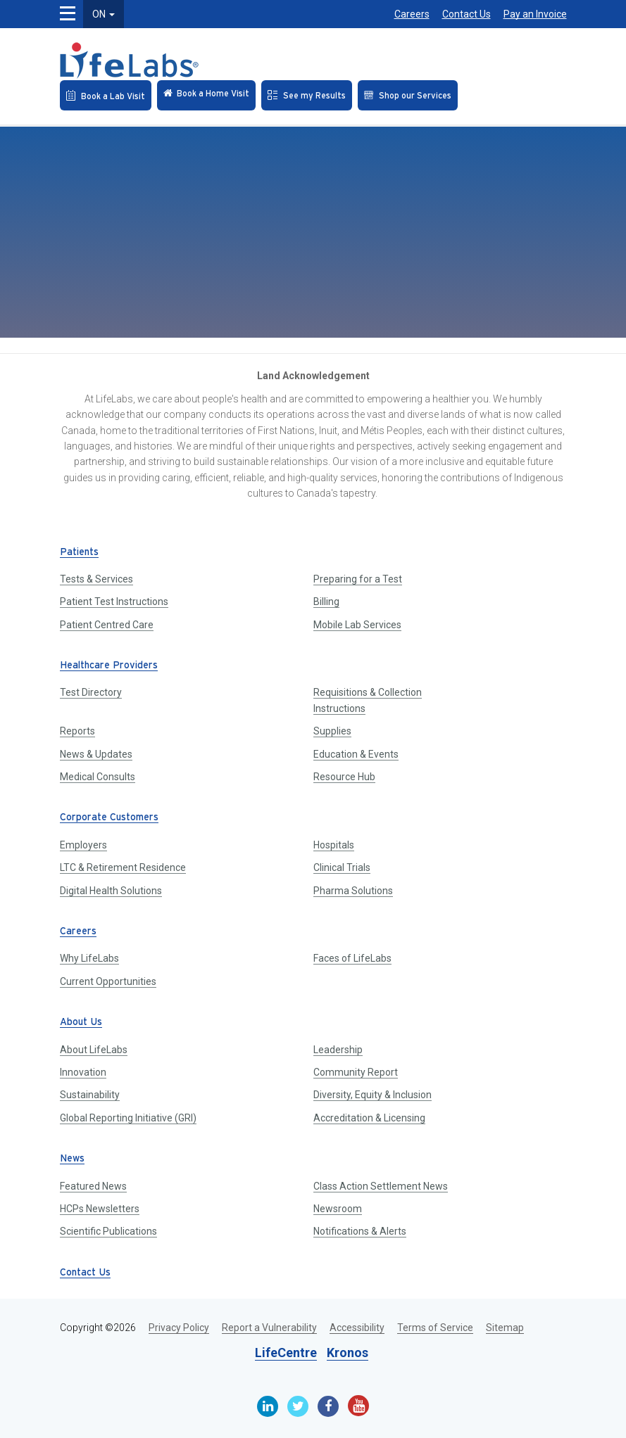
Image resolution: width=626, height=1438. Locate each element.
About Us (81, 1022)
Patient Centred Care (107, 624)
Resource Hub (344, 776)
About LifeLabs (93, 1049)
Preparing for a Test (357, 579)
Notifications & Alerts (359, 1231)
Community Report (355, 1072)
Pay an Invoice (535, 14)
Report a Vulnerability (269, 1327)
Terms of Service (435, 1327)
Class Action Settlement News (380, 1186)
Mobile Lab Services (357, 624)
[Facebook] (328, 1406)
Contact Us (466, 14)
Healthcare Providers (109, 665)
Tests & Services (96, 579)
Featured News (93, 1186)
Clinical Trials (341, 867)
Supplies (332, 731)
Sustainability (90, 1094)
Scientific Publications (108, 1231)
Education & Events (356, 754)
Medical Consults (97, 776)
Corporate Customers (109, 817)
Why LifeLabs (89, 958)
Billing (326, 601)
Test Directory (91, 692)
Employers (83, 845)
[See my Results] (306, 95)
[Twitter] (297, 1406)
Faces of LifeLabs (352, 958)
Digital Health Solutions (111, 890)
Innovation (83, 1072)
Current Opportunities (108, 981)
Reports (77, 731)
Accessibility (357, 1327)
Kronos (347, 1352)
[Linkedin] (267, 1406)
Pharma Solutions (353, 890)
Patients (79, 552)
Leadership (338, 1049)
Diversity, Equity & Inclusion (372, 1094)
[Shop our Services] (408, 95)
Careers (412, 14)
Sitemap (505, 1327)
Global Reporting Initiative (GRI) (128, 1118)
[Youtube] (358, 1405)
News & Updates (96, 754)
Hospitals (333, 845)
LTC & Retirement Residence (123, 867)
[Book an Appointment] (105, 95)
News (72, 1159)
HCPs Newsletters (99, 1208)
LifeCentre (286, 1352)
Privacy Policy (179, 1327)
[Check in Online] (206, 95)
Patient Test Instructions (114, 601)
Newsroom (337, 1208)
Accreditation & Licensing (369, 1118)
